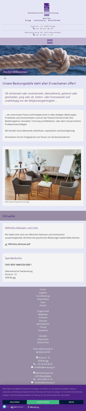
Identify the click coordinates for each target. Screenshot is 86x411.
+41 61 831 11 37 (43, 35)
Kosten (43, 305)
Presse (43, 327)
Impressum (43, 339)
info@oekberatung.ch (43, 367)
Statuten (43, 320)
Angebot (43, 292)
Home (43, 289)
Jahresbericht (43, 324)
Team (43, 302)
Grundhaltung (43, 296)
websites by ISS (43, 352)
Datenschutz (43, 342)
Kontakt (43, 336)
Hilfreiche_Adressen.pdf (19, 244)
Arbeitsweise (43, 299)
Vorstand (43, 317)
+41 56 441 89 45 (43, 29)
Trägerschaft (43, 311)
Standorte (43, 330)
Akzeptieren (43, 402)
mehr (71, 402)
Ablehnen (14, 402)
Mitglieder (43, 314)
